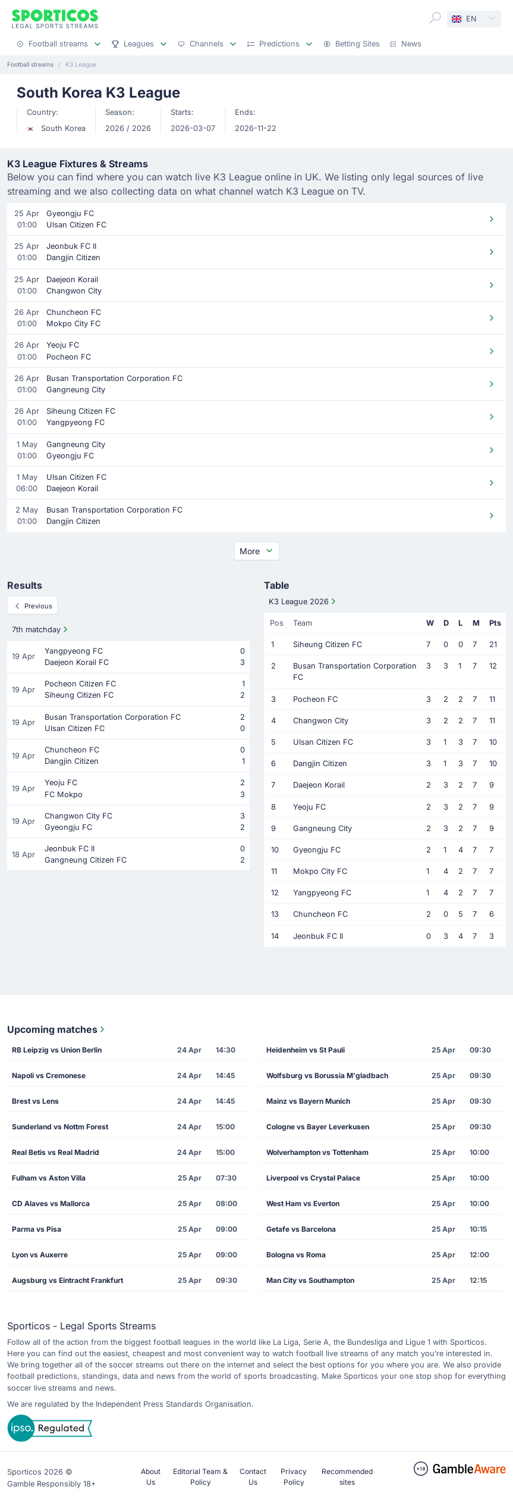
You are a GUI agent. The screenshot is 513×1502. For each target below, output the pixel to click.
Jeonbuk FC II (318, 936)
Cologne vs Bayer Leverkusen (317, 1126)
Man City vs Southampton (310, 1280)
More (257, 551)
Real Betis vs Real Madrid (55, 1152)
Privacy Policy (294, 1477)
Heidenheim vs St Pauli (305, 1049)
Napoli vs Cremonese (49, 1075)
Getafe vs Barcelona (301, 1229)
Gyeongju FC (317, 849)
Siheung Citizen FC (327, 644)
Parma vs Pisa (36, 1229)
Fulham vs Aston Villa (49, 1177)
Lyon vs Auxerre (40, 1254)
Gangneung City (322, 828)
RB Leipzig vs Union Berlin (57, 1049)
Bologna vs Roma (296, 1254)
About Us (150, 1477)
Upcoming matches (57, 1029)
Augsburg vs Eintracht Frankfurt (67, 1280)
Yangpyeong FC (322, 892)
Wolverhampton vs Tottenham (317, 1152)
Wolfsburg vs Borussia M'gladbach (327, 1075)
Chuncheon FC (320, 914)
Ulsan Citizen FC (323, 742)
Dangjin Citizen (320, 763)
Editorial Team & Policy (200, 1477)
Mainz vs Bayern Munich (308, 1101)
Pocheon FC (315, 699)
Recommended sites (347, 1477)
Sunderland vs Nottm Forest (60, 1126)
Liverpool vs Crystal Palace (313, 1177)
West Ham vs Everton (302, 1203)
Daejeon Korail (319, 784)
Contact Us (253, 1477)
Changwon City (320, 720)
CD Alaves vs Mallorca (51, 1203)
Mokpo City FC (320, 871)
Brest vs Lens (35, 1101)
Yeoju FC (309, 806)
